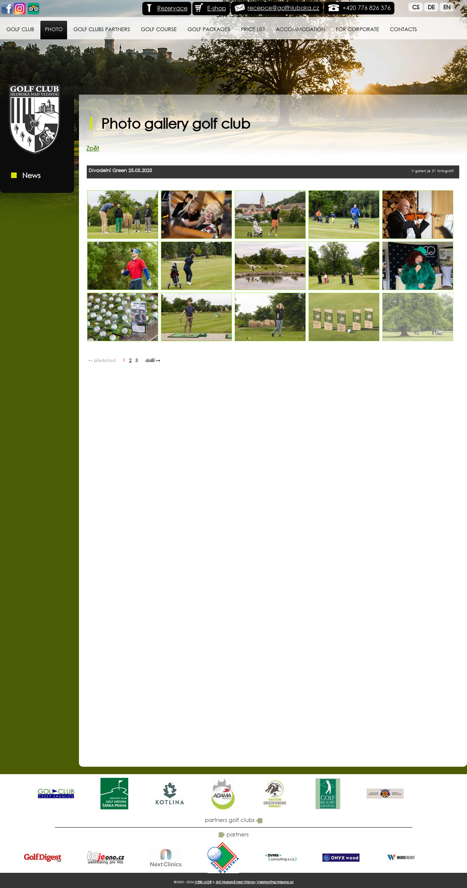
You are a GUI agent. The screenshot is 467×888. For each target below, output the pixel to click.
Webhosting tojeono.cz (275, 881)
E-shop (210, 8)
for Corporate (357, 29)
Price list (253, 29)
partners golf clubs (233, 819)
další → (152, 360)
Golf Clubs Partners (101, 29)
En (446, 7)
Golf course (159, 29)
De (431, 7)
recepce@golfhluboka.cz (283, 7)
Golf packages (209, 29)
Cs (415, 7)
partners (234, 834)
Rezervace (166, 8)
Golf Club (20, 29)
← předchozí (101, 360)
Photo (54, 29)
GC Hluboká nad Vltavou (235, 881)
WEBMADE (203, 881)
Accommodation (300, 29)
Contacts (403, 29)
